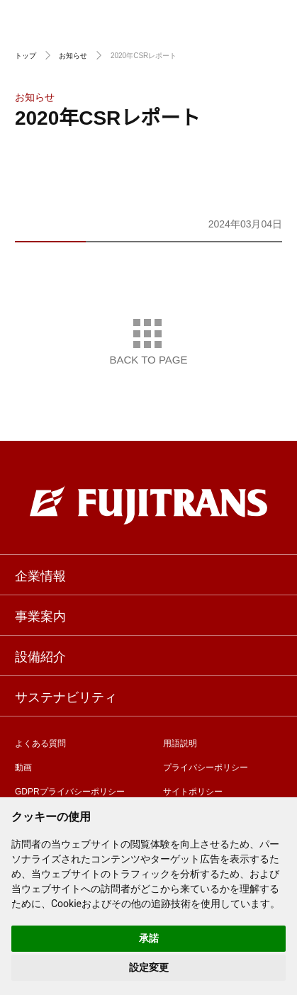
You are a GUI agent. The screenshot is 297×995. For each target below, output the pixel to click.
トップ (25, 55)
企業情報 (40, 575)
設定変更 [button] (149, 967)
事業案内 (40, 615)
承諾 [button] (149, 938)
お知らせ (73, 55)
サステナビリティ (66, 696)
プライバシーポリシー (205, 766)
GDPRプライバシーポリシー (70, 791)
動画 (23, 766)
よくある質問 (40, 742)
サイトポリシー (193, 791)
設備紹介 (40, 655)
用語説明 (180, 742)
